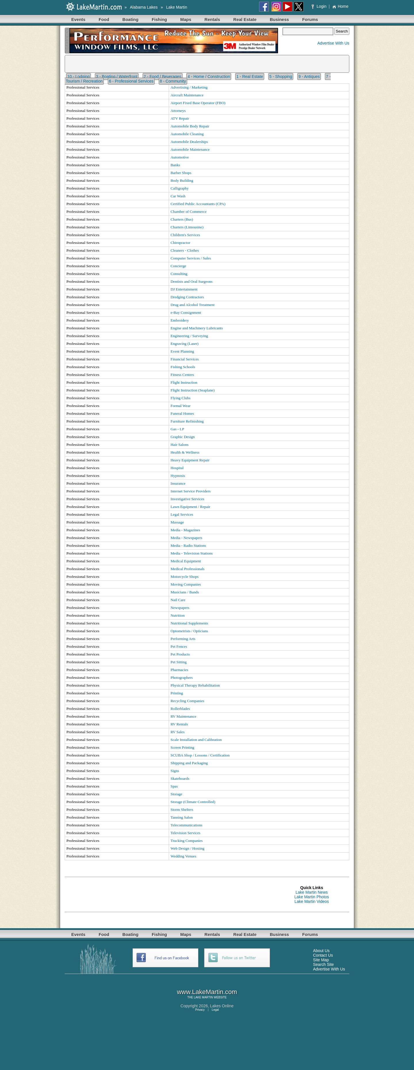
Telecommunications (186, 825)
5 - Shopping (280, 76)
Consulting (178, 274)
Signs (174, 771)
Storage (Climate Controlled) (192, 802)
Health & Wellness (184, 452)
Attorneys (178, 110)
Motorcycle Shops (184, 576)
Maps (185, 19)
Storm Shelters (181, 809)
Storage (176, 794)
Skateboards (179, 778)
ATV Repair (179, 118)
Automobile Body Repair (189, 126)
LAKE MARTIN (203, 997)
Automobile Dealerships (189, 142)
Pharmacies (179, 670)
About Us (321, 950)
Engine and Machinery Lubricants (196, 328)
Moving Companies (185, 584)
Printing (176, 693)
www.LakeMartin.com (207, 992)
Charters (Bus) (181, 219)
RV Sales (177, 732)
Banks (175, 165)
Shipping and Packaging (189, 763)
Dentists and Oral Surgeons (191, 281)
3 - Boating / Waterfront (116, 76)
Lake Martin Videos (311, 901)
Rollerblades (180, 708)
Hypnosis (177, 475)
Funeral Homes (182, 413)
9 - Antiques (309, 76)
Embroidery (179, 320)
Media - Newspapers (186, 538)
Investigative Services (187, 499)
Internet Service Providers (190, 491)
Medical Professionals (187, 569)
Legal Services (181, 514)
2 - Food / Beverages (162, 76)
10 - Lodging (78, 76)
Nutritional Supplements (189, 623)
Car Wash (177, 196)
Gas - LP (177, 429)
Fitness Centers (182, 374)
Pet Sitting (178, 662)
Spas (174, 786)
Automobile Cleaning (187, 134)
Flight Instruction (183, 382)
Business (279, 19)
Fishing (159, 19)
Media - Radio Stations (188, 545)
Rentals (212, 19)
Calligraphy (179, 188)
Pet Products (180, 654)
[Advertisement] (169, 894)
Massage (177, 522)
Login (319, 6)
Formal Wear (180, 406)
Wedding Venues (183, 856)
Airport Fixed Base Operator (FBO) (197, 103)
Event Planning (182, 351)
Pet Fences (178, 646)
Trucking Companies (186, 840)
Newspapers (179, 607)
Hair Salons (179, 444)
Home (340, 6)
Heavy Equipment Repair (189, 460)
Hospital (176, 468)
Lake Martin (176, 7)
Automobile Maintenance (190, 149)
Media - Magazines (185, 530)
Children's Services (185, 235)
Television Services (185, 833)
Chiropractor (180, 242)
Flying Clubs (180, 398)
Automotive (179, 157)
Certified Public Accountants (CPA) (197, 204)
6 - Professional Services (131, 81)
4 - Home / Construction (208, 76)
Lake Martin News (312, 892)
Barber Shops (180, 173)
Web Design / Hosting (187, 848)
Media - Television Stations (191, 553)
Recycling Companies (187, 701)
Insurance (177, 483)
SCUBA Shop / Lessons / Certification (199, 755)
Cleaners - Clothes (184, 250)
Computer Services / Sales (190, 258)
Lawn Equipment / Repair (190, 507)
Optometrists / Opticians (189, 631)
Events (78, 19)
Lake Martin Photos (311, 897)
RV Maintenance (183, 716)
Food (104, 19)
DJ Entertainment (184, 289)
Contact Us (323, 955)
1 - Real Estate (249, 76)
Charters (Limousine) (186, 227)
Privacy (200, 1009)
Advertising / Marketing (189, 87)
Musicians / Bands (184, 592)
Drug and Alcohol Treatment (192, 305)
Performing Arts (182, 639)
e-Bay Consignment (185, 312)
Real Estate (245, 19)
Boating (130, 19)
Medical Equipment (185, 561)
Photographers (181, 677)
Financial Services (184, 359)
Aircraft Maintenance (186, 95)
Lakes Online (222, 1006)
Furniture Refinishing (187, 421)
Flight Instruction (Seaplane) (192, 390)
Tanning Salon (181, 817)
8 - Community (173, 81)
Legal (215, 1009)
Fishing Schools (182, 367)
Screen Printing (182, 747)
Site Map (321, 960)
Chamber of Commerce (188, 211)
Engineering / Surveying (189, 336)
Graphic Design (182, 437)
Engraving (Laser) (184, 343)
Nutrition (177, 615)
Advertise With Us (333, 43)
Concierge (178, 266)
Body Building (181, 180)
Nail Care (177, 600)
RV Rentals (179, 724)
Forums (310, 19)
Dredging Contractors (187, 297)
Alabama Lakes (144, 7)
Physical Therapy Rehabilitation (195, 685)
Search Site (323, 964)
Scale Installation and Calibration (196, 739)
